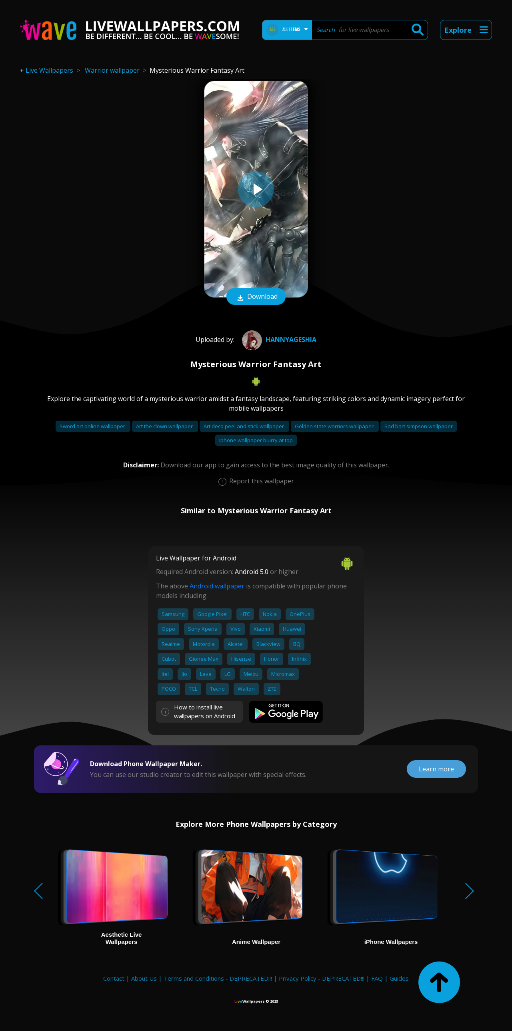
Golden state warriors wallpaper (335, 426)
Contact (113, 978)
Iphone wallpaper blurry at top (256, 440)
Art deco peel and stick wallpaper (244, 426)
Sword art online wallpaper (93, 426)
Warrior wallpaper (112, 70)
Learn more (436, 769)
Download (256, 297)
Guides (399, 978)
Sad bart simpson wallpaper (418, 426)
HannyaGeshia (278, 339)
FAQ (377, 978)
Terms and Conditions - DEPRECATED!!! (218, 978)
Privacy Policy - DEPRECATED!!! (321, 978)
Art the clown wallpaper (165, 426)
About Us (144, 978)
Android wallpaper (217, 586)
